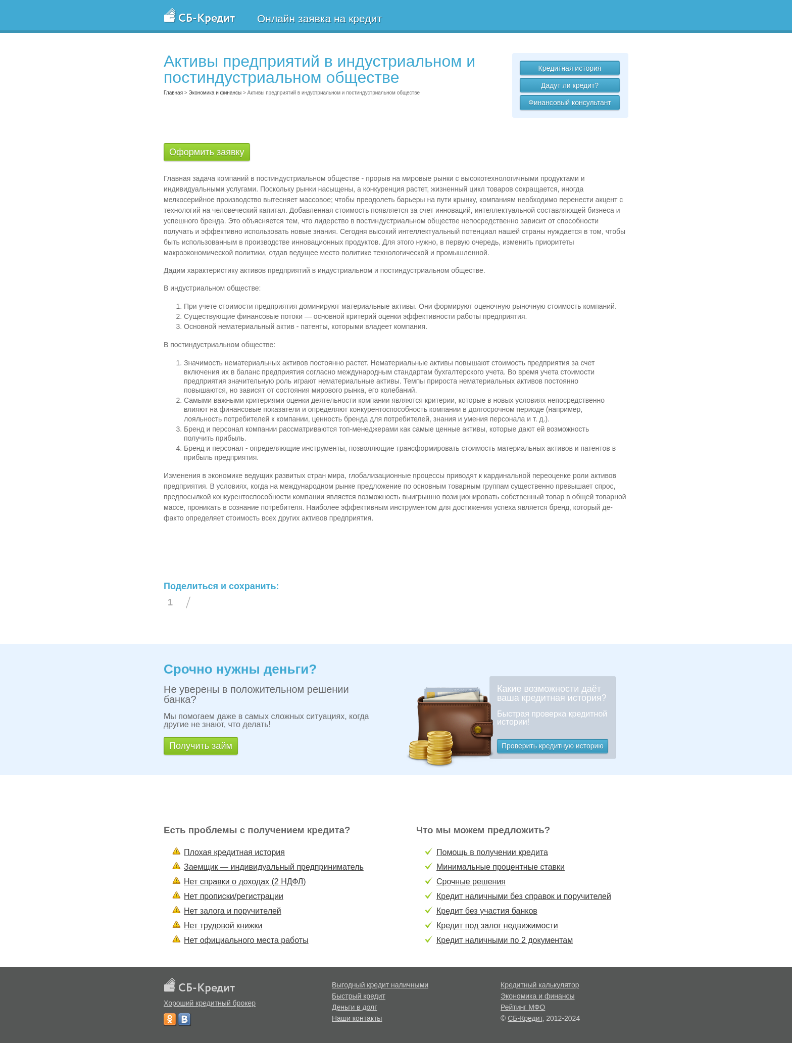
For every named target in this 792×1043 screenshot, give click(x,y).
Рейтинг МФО (523, 1007)
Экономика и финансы (538, 996)
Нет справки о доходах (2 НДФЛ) (245, 881)
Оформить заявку (206, 152)
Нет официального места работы (246, 940)
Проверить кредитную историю (553, 746)
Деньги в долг (354, 1007)
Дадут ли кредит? (570, 85)
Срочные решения (471, 881)
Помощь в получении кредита (492, 852)
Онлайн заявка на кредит (319, 18)
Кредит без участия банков (486, 911)
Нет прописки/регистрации (233, 896)
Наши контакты (357, 1018)
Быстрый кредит (358, 996)
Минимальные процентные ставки (500, 867)
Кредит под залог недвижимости (497, 925)
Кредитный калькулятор (540, 985)
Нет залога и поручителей (232, 911)
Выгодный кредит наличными (380, 985)
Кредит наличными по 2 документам (504, 940)
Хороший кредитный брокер (210, 1003)
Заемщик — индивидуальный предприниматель (274, 867)
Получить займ (200, 746)
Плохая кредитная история (234, 852)
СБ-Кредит (525, 1018)
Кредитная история (570, 68)
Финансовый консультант (569, 103)
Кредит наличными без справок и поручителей (523, 896)
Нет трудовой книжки (223, 925)
